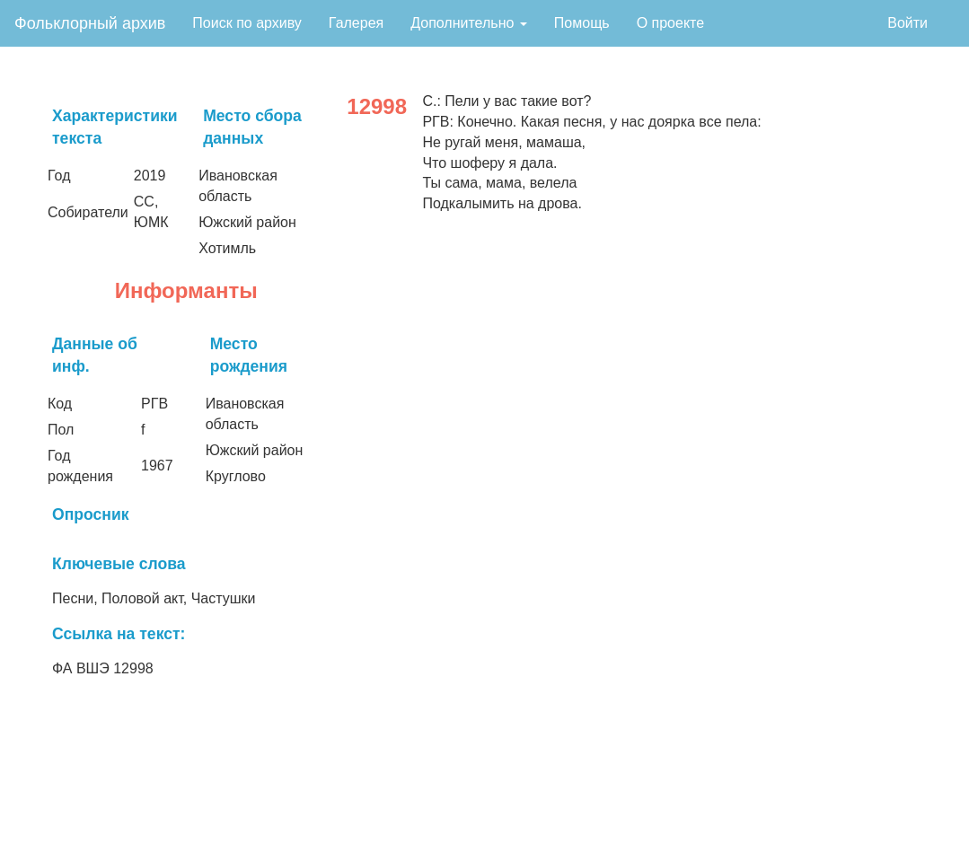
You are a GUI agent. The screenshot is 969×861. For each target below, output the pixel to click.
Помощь (582, 23)
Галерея (356, 23)
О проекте (670, 23)
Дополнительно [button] (468, 23)
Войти (907, 23)
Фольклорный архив (89, 23)
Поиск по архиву (247, 23)
